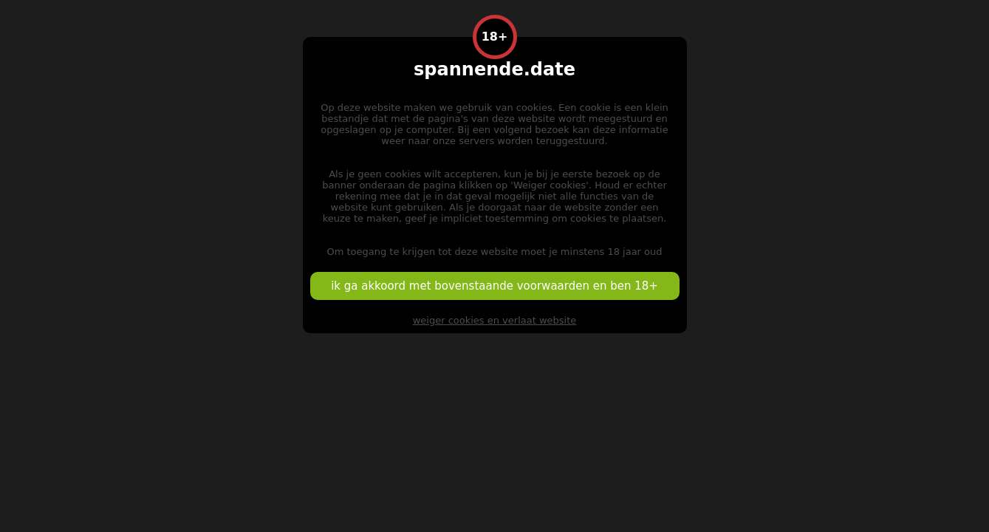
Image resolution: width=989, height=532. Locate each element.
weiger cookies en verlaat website (495, 320)
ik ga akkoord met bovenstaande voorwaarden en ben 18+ (494, 286)
